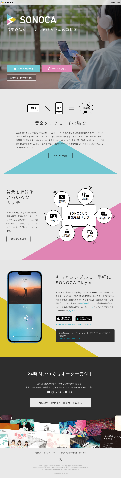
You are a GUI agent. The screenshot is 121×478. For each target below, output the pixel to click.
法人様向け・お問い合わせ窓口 (21, 78)
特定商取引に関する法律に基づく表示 (73, 453)
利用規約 (38, 453)
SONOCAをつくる (26, 69)
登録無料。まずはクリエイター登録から (60, 403)
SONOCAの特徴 (60, 156)
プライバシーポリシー (51, 453)
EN (114, 2)
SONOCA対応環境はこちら (69, 338)
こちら (91, 307)
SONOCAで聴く (59, 69)
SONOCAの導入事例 (18, 239)
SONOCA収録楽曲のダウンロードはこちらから (74, 324)
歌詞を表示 (85, 303)
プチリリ (72, 311)
